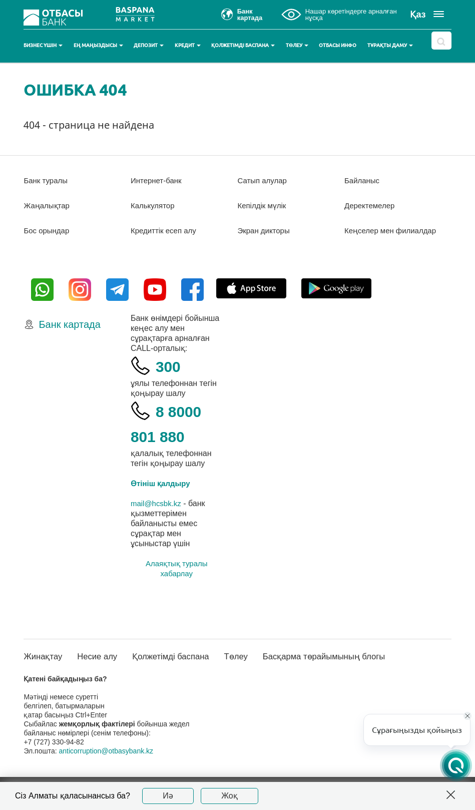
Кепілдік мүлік (263, 205)
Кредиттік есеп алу (166, 230)
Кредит (188, 45)
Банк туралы (47, 180)
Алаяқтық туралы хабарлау (177, 578)
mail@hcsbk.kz (158, 513)
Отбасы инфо (337, 45)
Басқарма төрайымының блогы (344, 667)
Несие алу (102, 667)
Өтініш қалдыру (163, 493)
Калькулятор (154, 205)
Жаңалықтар (48, 205)
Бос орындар (48, 230)
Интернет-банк (158, 180)
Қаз (417, 15)
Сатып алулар (264, 180)
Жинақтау (44, 667)
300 (170, 375)
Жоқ (229, 795)
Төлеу (297, 45)
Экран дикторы (265, 230)
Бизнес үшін (43, 45)
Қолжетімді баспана (243, 45)
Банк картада (69, 334)
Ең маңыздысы (98, 45)
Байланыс (363, 180)
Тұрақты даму (390, 45)
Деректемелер (371, 205)
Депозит (149, 45)
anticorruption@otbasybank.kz (106, 761)
